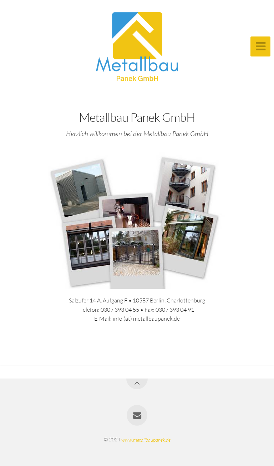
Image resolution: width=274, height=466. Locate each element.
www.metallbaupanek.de (146, 439)
